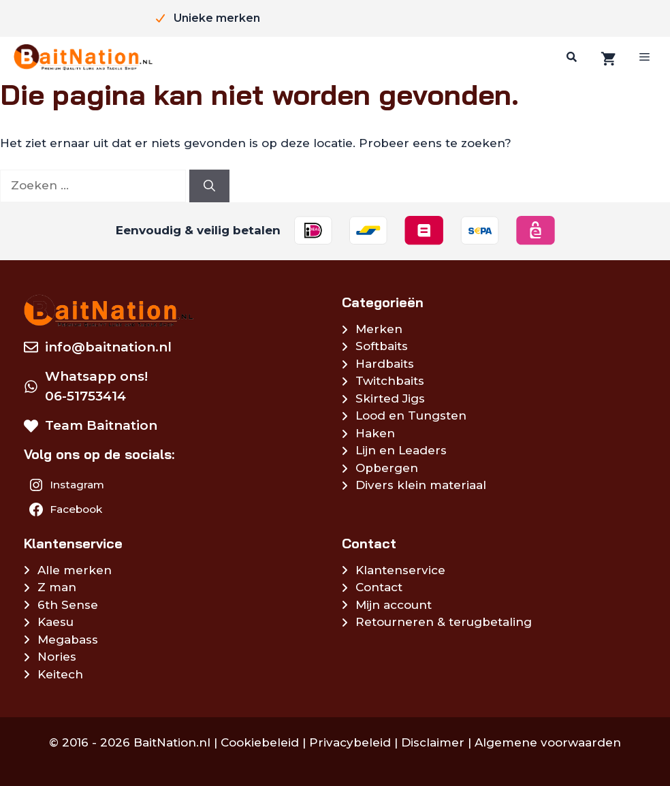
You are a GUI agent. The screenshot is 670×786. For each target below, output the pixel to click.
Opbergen (386, 468)
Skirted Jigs (390, 398)
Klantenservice (400, 570)
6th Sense (67, 605)
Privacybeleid (350, 742)
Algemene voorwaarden (548, 742)
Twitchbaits (389, 381)
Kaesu (55, 622)
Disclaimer (432, 742)
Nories (56, 656)
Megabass (67, 639)
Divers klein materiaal (420, 485)
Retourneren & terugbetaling (443, 622)
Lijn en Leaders (401, 450)
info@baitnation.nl (108, 347)
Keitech (60, 674)
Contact (378, 587)
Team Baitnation (101, 425)
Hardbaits (384, 364)
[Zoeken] (570, 57)
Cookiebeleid (260, 742)
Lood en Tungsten (410, 415)
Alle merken (74, 570)
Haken (375, 433)
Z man (56, 587)
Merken (378, 329)
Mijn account (393, 605)
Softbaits (381, 346)
